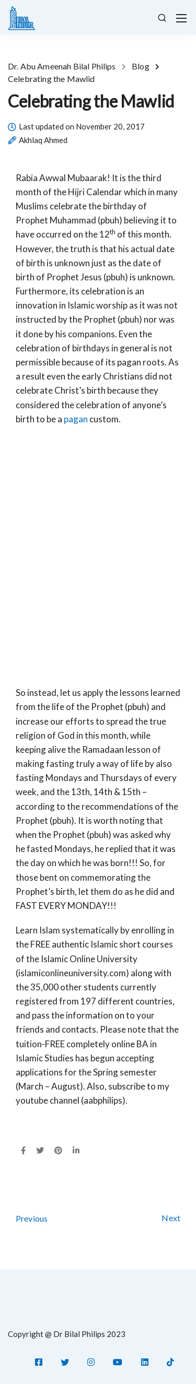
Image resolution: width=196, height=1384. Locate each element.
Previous (32, 1218)
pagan (76, 418)
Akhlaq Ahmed (43, 140)
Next (171, 1218)
